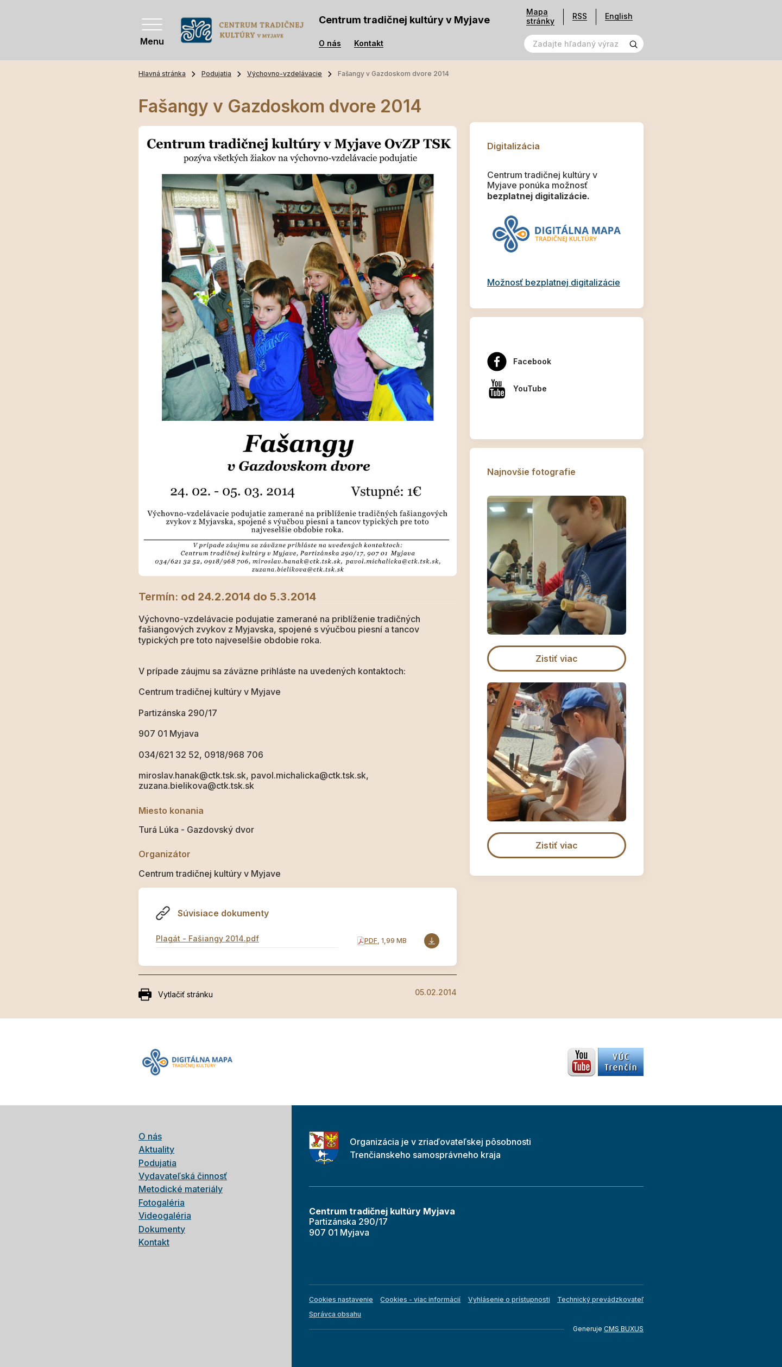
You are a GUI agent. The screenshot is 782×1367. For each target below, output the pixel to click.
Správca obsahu (335, 1314)
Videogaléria (164, 1215)
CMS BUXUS (624, 1329)
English (619, 16)
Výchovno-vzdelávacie (284, 73)
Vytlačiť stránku (175, 994)
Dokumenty (161, 1229)
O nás (330, 43)
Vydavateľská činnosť (182, 1175)
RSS (579, 16)
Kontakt (368, 43)
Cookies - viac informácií (420, 1299)
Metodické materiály (180, 1189)
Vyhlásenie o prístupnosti (509, 1299)
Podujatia (216, 73)
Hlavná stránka (162, 73)
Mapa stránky (540, 17)
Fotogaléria (161, 1202)
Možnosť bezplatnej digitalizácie (553, 282)
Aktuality (156, 1149)
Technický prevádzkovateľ (600, 1299)
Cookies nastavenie (341, 1299)
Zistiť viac (556, 658)
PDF (370, 940)
